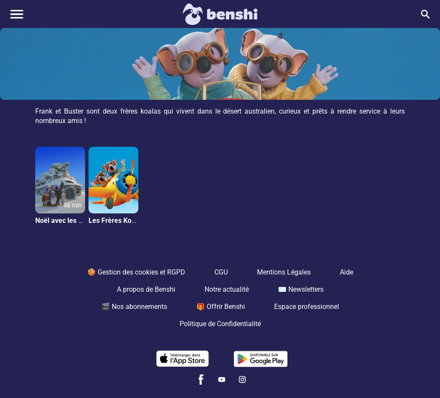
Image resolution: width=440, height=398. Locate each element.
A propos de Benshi (146, 289)
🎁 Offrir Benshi (220, 306)
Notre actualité (227, 289)
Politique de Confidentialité (220, 324)
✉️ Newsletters (301, 289)
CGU (221, 272)
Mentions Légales (284, 272)
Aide (346, 272)
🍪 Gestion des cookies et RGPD (136, 272)
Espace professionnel (306, 306)
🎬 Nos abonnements (134, 306)
